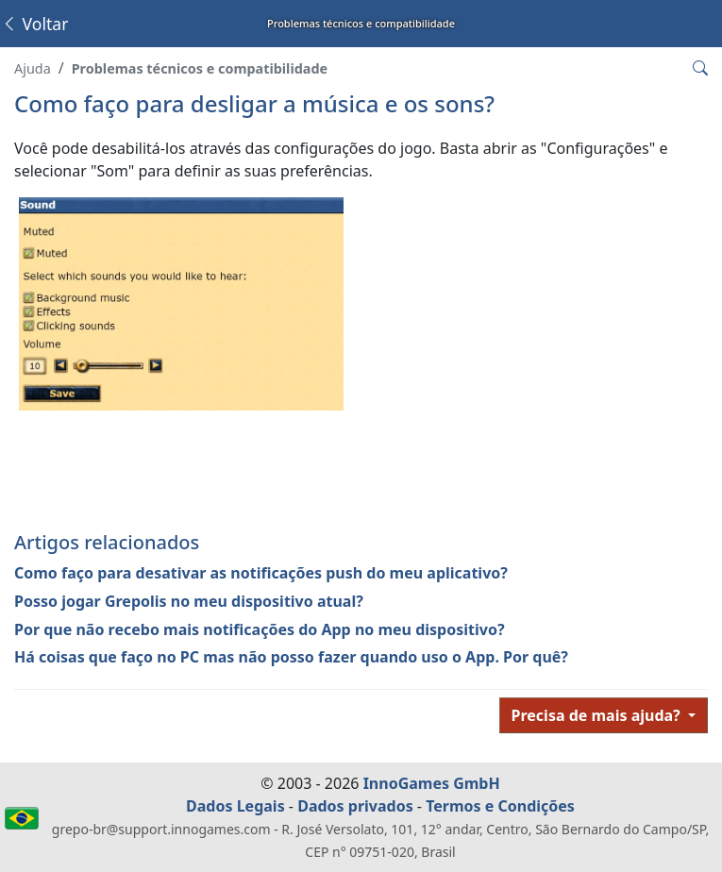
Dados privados (355, 806)
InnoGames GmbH (431, 783)
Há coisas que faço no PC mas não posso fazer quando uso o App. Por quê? (291, 656)
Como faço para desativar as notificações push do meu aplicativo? (261, 572)
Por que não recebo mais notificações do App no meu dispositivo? (259, 629)
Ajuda (32, 68)
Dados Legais (235, 806)
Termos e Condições (500, 806)
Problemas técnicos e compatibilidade (199, 68)
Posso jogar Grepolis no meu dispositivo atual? (188, 601)
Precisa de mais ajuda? (598, 715)
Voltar (34, 23)
